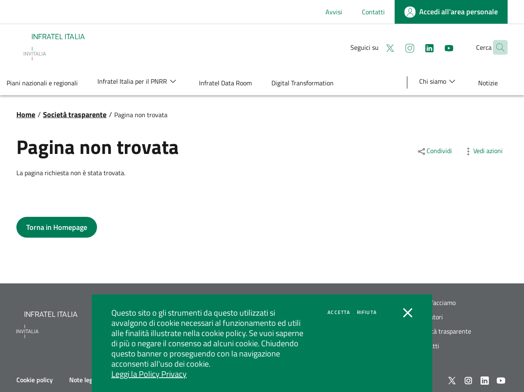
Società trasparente (74, 114)
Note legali (84, 380)
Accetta (339, 312)
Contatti (373, 12)
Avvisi (333, 12)
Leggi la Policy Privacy (149, 374)
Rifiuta (367, 312)
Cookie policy (34, 380)
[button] (498, 47)
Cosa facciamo (436, 303)
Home (25, 114)
